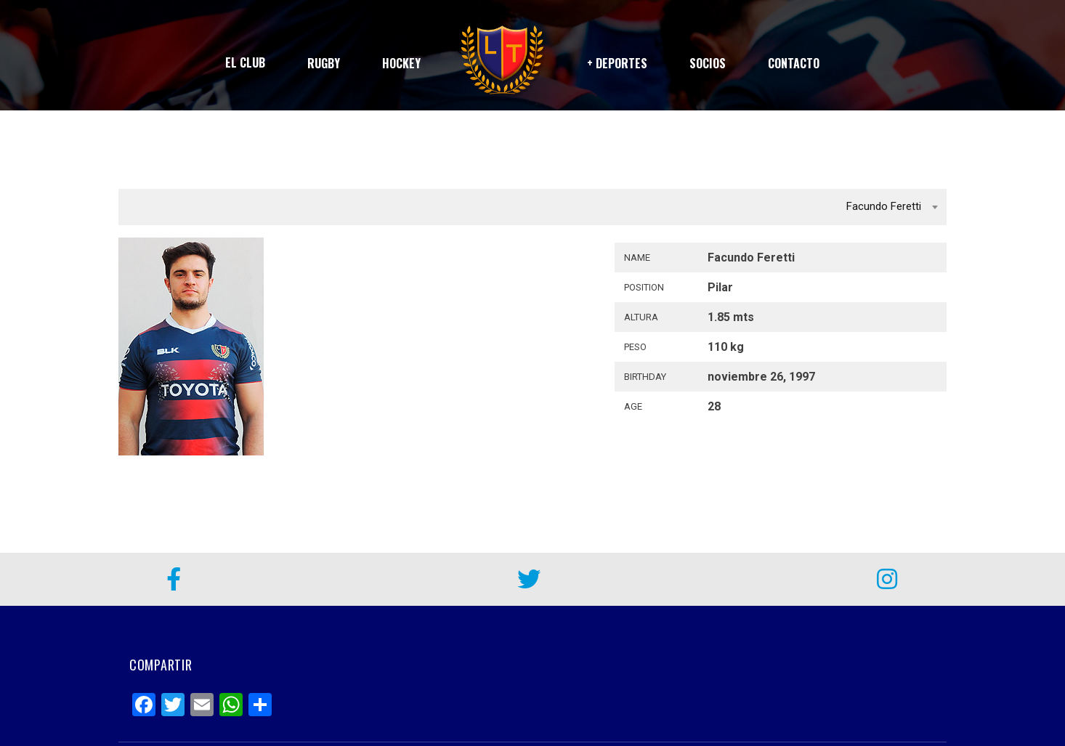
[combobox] (532, 207)
